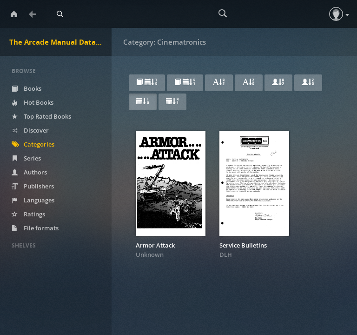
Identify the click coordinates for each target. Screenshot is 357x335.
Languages (33, 200)
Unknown (150, 254)
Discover (30, 130)
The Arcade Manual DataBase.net (60, 42)
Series (26, 158)
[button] (336, 14)
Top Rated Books (41, 116)
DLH (225, 254)
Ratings (28, 214)
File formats (35, 228)
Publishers (33, 186)
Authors (29, 172)
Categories (33, 144)
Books (26, 88)
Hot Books (32, 102)
